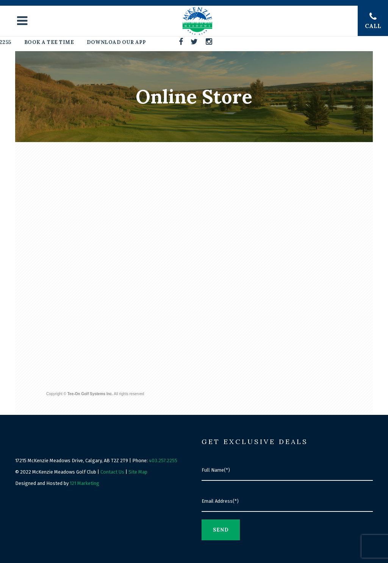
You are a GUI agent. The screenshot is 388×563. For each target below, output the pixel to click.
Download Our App (116, 42)
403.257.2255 (163, 460)
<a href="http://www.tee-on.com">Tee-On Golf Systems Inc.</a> (195, 272)
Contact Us (112, 472)
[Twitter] (194, 41)
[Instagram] (209, 41)
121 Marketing (84, 483)
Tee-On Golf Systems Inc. (90, 394)
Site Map (137, 472)
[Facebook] (181, 41)
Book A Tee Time (49, 42)
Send (220, 530)
